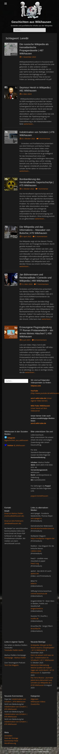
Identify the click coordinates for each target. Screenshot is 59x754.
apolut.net (35, 573)
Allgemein (34, 699)
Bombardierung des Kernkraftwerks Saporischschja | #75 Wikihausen (36, 182)
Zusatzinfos (35, 704)
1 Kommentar (43, 189)
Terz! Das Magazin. (11, 665)
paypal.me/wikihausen (39, 496)
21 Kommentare (41, 236)
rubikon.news (36, 551)
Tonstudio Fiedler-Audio (13, 650)
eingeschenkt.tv (37, 608)
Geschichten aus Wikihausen (31, 21)
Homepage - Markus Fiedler (15, 657)
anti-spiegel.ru (36, 518)
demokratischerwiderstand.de (42, 528)
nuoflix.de (34, 618)
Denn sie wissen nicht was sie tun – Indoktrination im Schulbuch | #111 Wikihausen (42, 657)
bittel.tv (34, 583)
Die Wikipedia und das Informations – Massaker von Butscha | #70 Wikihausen (34, 230)
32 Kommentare (40, 340)
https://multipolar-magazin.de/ (43, 538)
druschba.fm (36, 628)
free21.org (35, 563)
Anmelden (8, 736)
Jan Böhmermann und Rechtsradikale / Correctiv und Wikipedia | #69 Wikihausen (35, 277)
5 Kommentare (44, 138)
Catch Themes (43, 752)
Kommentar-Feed (11, 741)
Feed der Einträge (11, 738)
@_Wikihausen (16, 445)
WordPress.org (10, 743)
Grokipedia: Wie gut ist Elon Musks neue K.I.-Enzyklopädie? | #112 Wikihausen (42, 647)
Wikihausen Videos (38, 701)
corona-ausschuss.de (39, 593)
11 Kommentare (42, 284)
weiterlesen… (29, 124)
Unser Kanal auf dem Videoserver (40, 408)
